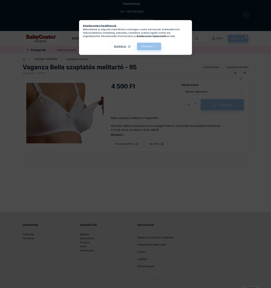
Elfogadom (147, 46)
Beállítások (120, 46)
